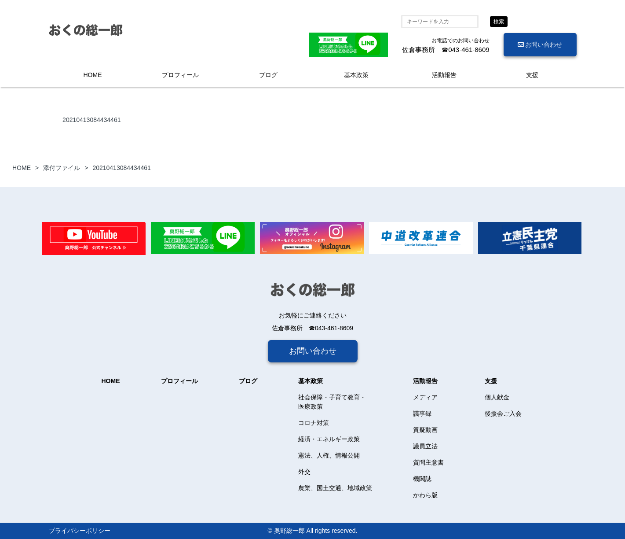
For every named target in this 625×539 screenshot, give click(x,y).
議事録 (422, 413)
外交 (304, 471)
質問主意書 (428, 462)
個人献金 (497, 397)
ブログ (268, 74)
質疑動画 (425, 429)
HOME (93, 74)
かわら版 (425, 494)
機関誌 (422, 478)
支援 (532, 74)
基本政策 (356, 74)
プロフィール (180, 74)
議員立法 (425, 446)
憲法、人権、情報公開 (329, 455)
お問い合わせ (540, 44)
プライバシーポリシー (79, 530)
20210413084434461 (91, 119)
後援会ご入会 (503, 413)
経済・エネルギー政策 (329, 439)
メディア (425, 397)
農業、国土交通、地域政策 (335, 487)
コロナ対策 (313, 422)
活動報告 (444, 74)
